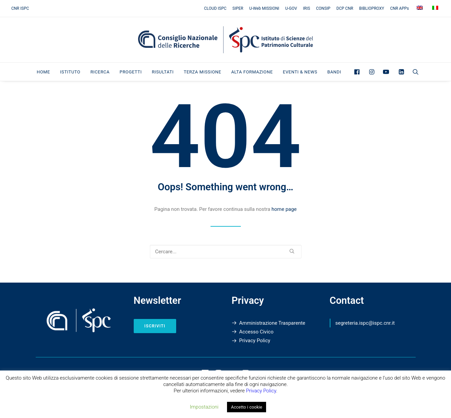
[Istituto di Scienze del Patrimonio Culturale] (225, 39)
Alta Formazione (251, 71)
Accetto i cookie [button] (246, 407)
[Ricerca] (225, 251)
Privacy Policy (254, 340)
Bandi (334, 71)
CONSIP (323, 8)
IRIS (306, 8)
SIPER (237, 8)
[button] (358, 72)
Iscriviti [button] (154, 326)
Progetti (131, 71)
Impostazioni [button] (204, 407)
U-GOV (291, 8)
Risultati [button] (163, 71)
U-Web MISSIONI (264, 8)
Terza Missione (202, 71)
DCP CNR (344, 8)
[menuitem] (216, 8)
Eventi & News (300, 71)
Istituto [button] (70, 71)
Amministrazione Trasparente (272, 323)
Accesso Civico (256, 332)
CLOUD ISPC (215, 8)
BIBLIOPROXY (371, 8)
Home (43, 71)
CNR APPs (399, 8)
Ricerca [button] (99, 71)
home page (284, 209)
